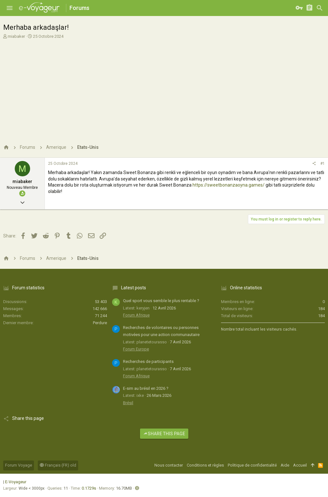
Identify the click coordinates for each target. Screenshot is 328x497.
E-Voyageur (15, 481)
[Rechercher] (320, 8)
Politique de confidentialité (252, 465)
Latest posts (133, 287)
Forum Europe (136, 349)
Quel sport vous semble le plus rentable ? (161, 300)
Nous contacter (168, 465)
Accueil (300, 465)
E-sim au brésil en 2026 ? (145, 388)
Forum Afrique (136, 315)
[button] (9, 8)
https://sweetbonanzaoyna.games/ (229, 185)
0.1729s (89, 488)
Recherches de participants (148, 361)
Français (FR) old (58, 465)
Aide (285, 465)
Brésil (128, 402)
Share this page (164, 433)
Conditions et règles (205, 465)
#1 (322, 163)
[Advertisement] (164, 89)
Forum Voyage (18, 465)
